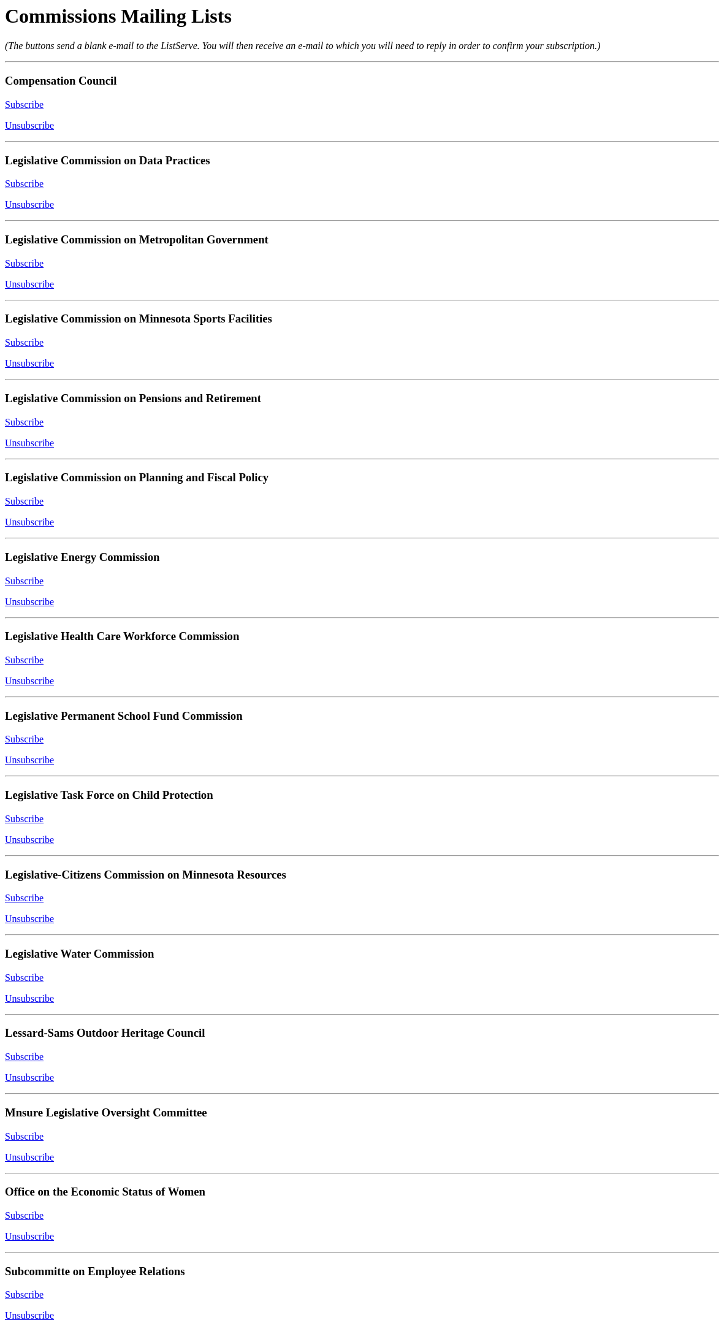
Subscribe (24, 104)
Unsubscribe (29, 125)
